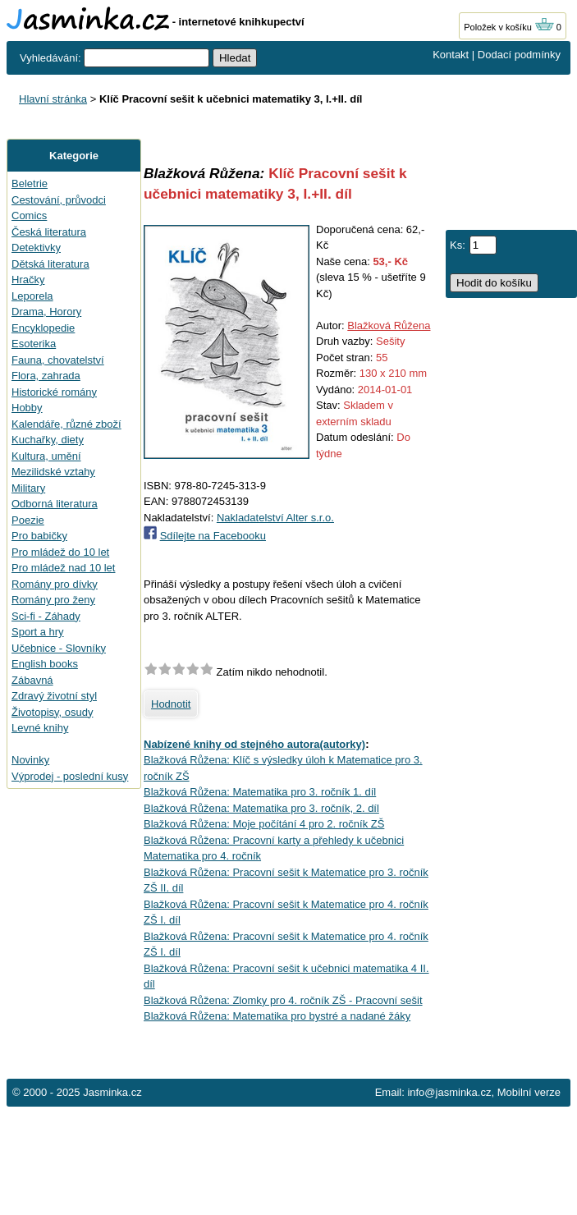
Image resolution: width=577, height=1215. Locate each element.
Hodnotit (170, 704)
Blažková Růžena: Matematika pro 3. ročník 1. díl (260, 792)
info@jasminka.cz (449, 1092)
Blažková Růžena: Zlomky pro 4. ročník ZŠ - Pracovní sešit (283, 1000)
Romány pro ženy (53, 600)
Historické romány (54, 392)
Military (28, 488)
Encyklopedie (43, 328)
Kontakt (451, 54)
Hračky (27, 279)
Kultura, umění (46, 456)
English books (44, 664)
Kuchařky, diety (47, 439)
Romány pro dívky (54, 584)
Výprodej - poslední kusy (69, 776)
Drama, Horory (46, 311)
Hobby (27, 407)
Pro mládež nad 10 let (63, 568)
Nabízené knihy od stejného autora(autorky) (254, 744)
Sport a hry (37, 632)
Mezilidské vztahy (53, 471)
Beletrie (29, 183)
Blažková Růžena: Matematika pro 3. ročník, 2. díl (261, 808)
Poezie (27, 520)
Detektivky (36, 247)
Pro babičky (39, 536)
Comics (29, 215)
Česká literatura (48, 232)
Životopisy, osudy (52, 712)
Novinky (30, 760)
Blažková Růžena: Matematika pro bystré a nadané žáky (277, 1016)
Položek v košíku (509, 27)
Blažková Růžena (388, 325)
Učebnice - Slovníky (58, 648)
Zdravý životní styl (54, 696)
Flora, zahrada (45, 375)
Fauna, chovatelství (57, 360)
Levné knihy (39, 728)
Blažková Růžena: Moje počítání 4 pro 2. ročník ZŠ (264, 824)
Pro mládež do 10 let (60, 552)
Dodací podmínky (519, 54)
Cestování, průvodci (58, 200)
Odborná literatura (54, 503)
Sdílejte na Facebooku (213, 536)
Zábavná (32, 680)
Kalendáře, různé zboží (66, 424)
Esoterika (33, 343)
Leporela (32, 296)
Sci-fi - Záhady (45, 616)
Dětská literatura (50, 264)
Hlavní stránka (53, 99)
